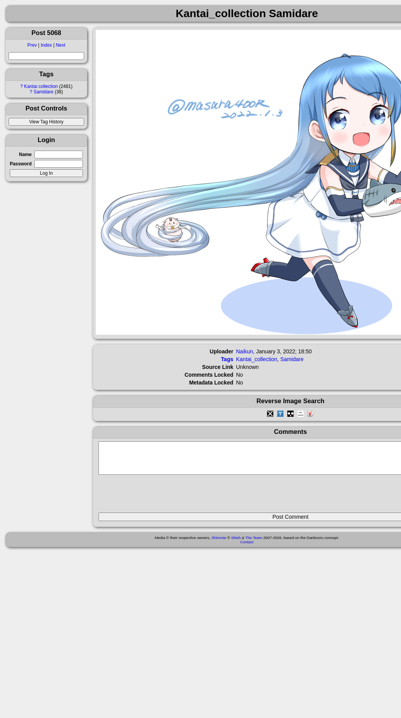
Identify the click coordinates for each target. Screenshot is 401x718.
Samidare (43, 92)
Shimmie (218, 543)
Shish (236, 543)
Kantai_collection (256, 359)
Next (60, 45)
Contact (246, 548)
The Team (253, 543)
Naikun (244, 351)
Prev (32, 45)
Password (21, 164)
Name (25, 154)
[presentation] (157, 497)
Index (46, 45)
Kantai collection (41, 86)
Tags (227, 359)
